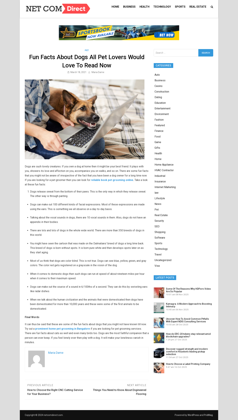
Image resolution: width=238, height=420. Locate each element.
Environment (162, 114)
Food (157, 136)
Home (115, 6)
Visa (157, 265)
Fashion (159, 119)
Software (160, 237)
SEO (157, 226)
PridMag (208, 415)
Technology (162, 6)
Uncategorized (163, 260)
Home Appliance (164, 164)
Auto (157, 74)
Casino (158, 86)
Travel (158, 254)
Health (144, 6)
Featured (160, 125)
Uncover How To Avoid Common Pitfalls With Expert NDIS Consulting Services (187, 320)
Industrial (160, 175)
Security (159, 220)
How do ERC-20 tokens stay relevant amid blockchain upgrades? (188, 335)
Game (158, 142)
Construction (162, 91)
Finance (159, 131)
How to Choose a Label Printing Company (188, 364)
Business (129, 6)
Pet (87, 50)
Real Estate (197, 6)
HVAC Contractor (164, 170)
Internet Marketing (165, 187)
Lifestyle (160, 198)
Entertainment (162, 108)
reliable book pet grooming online (112, 180)
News (158, 204)
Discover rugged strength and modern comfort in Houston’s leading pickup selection (187, 352)
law (157, 192)
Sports (180, 6)
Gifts (157, 147)
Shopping (160, 232)
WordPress (193, 415)
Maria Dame (98, 72)
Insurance (160, 181)
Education (160, 102)
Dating (158, 97)
